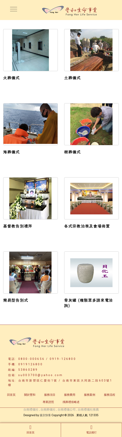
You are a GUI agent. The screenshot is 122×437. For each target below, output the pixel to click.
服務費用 (69, 394)
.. (75, 415)
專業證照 (48, 402)
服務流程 (109, 394)
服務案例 (89, 394)
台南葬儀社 (48, 409)
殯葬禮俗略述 (71, 402)
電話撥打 (91, 429)
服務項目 (49, 394)
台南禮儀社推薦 (88, 409)
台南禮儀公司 (67, 409)
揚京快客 (45, 415)
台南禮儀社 (30, 409)
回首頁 (30, 429)
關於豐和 (29, 394)
